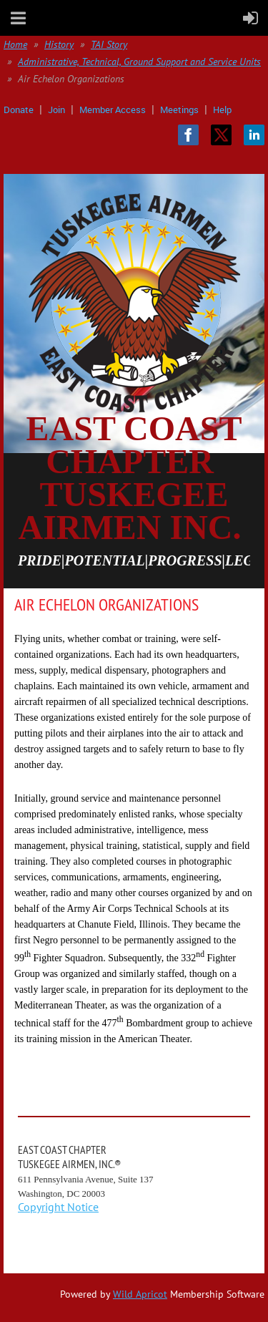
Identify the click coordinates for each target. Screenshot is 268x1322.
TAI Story (109, 44)
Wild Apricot (140, 1294)
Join (56, 109)
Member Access (112, 109)
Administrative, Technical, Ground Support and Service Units (139, 61)
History (59, 44)
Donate (19, 109)
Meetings (179, 109)
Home (15, 44)
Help (222, 109)
